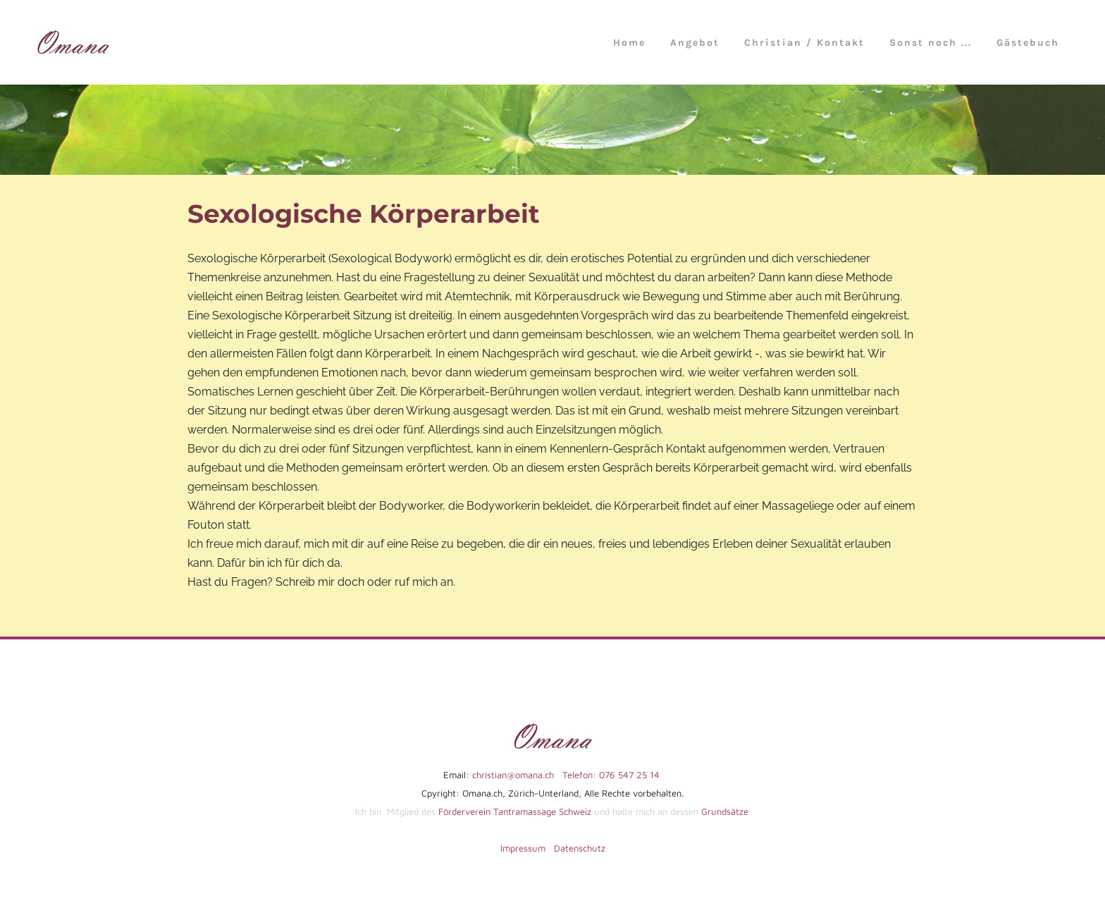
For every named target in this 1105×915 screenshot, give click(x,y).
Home (629, 43)
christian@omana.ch (513, 774)
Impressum (522, 848)
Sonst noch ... (930, 43)
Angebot (695, 43)
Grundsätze (724, 811)
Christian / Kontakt (804, 43)
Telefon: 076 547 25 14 (607, 774)
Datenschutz (579, 848)
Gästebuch (1027, 43)
